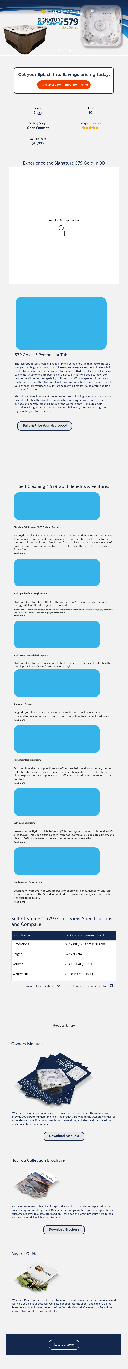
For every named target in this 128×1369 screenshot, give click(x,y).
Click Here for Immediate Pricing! (65, 84)
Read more (19, 553)
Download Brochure (64, 1230)
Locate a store (64, 1344)
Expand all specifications (39, 986)
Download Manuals (64, 1136)
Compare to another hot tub (90, 986)
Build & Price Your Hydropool (45, 426)
